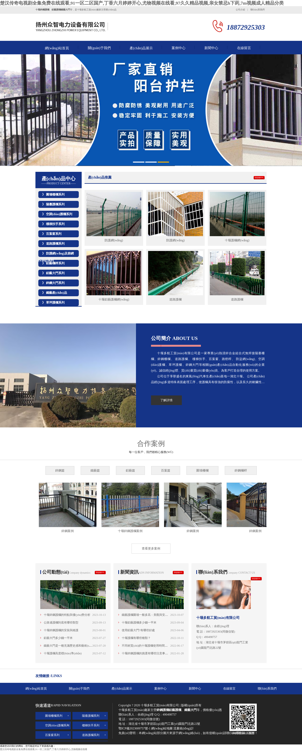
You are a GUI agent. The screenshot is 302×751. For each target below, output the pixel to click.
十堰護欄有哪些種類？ (136, 637)
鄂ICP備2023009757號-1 (134, 728)
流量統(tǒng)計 (183, 728)
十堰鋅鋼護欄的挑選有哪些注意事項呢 (146, 653)
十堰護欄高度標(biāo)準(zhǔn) (62, 653)
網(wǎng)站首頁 (57, 48)
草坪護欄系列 (55, 302)
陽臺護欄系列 (55, 204)
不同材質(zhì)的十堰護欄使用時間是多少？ (149, 645)
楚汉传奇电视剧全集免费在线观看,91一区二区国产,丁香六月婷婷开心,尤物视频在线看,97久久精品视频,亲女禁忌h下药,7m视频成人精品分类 (142, 3)
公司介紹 (240, 9)
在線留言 (244, 48)
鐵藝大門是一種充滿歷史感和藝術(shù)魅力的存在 (75, 645)
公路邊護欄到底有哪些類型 (61, 622)
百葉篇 (165, 470)
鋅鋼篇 (60, 470)
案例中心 (178, 48)
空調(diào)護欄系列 (59, 214)
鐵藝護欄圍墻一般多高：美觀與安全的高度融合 (152, 614)
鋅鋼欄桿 (241, 470)
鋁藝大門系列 (55, 273)
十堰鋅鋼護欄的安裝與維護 (61, 630)
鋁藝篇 (130, 470)
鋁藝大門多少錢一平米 (58, 637)
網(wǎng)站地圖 (162, 728)
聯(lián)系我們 (257, 9)
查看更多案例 (151, 548)
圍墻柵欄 (202, 470)
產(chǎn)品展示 (141, 48)
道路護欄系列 (55, 243)
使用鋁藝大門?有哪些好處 (138, 630)
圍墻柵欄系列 (55, 194)
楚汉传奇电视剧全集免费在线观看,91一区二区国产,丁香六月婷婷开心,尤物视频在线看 (43, 749)
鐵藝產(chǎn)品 (56, 292)
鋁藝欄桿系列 (55, 263)
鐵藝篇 (95, 470)
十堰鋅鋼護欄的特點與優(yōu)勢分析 (67, 614)
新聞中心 (211, 48)
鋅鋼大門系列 (55, 282)
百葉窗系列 (53, 233)
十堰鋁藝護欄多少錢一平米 (139, 622)
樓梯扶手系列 (55, 224)
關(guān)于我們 (99, 48)
